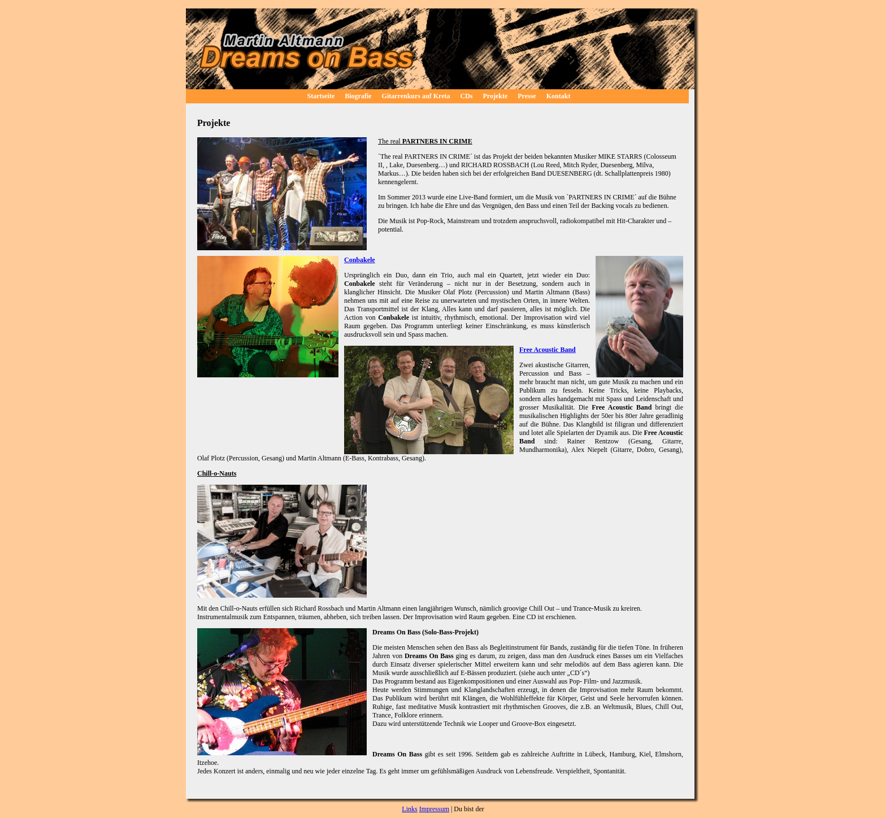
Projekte (495, 96)
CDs (466, 96)
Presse (527, 96)
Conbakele (359, 260)
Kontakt (558, 96)
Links (409, 809)
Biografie (358, 96)
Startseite (321, 96)
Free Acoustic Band (547, 350)
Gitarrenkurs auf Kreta (416, 96)
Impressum (434, 809)
